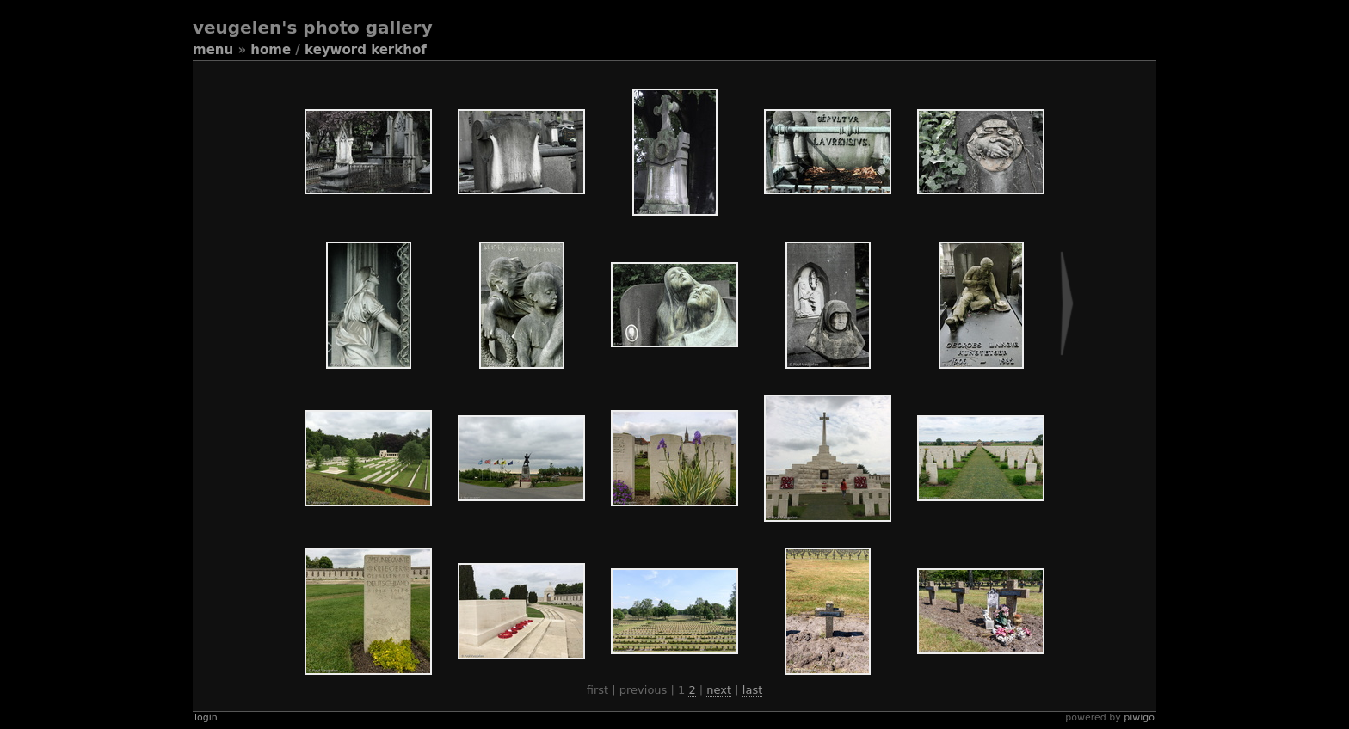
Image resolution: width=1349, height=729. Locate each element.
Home (270, 50)
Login (206, 717)
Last (752, 689)
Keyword (336, 50)
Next (718, 689)
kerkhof (399, 50)
